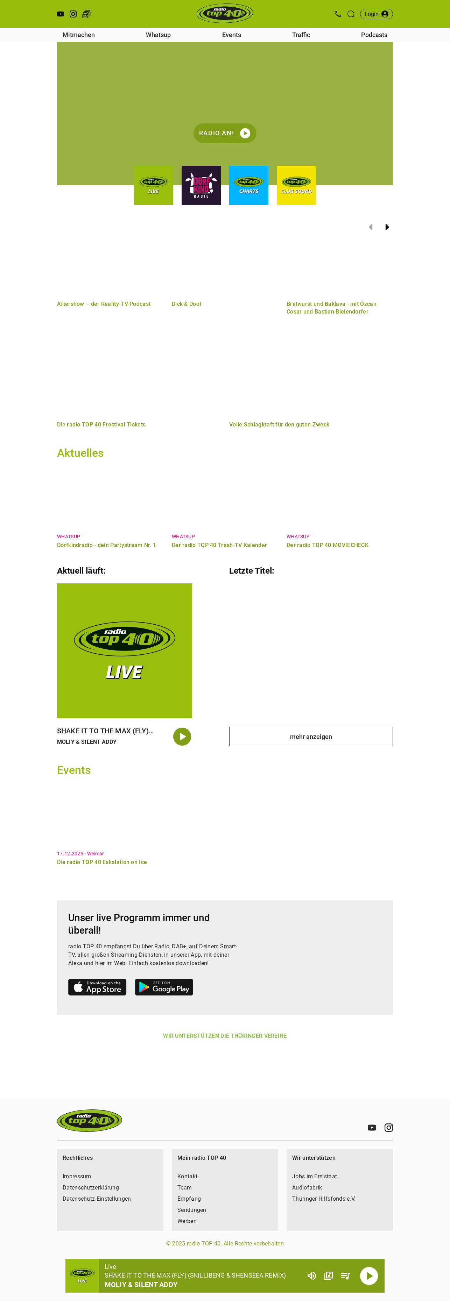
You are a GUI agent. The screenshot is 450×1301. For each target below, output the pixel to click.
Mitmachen (79, 34)
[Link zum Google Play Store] (164, 988)
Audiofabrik (307, 1187)
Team (184, 1187)
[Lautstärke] (311, 1275)
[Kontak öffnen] (337, 14)
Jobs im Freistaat (314, 1176)
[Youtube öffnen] (60, 13)
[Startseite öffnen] (225, 13)
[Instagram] (389, 1127)
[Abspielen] (369, 1276)
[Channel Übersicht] (328, 1275)
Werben (187, 1221)
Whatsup (158, 34)
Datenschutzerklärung (91, 1187)
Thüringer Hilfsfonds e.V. (324, 1198)
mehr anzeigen (311, 736)
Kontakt (187, 1176)
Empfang (189, 1198)
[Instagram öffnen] (73, 13)
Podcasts (374, 34)
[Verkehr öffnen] (86, 14)
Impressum (77, 1176)
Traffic (301, 34)
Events (231, 34)
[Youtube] (372, 1127)
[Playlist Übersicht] (345, 1275)
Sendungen (191, 1210)
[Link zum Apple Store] (97, 988)
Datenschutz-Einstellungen (97, 1198)
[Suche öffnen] (350, 14)
